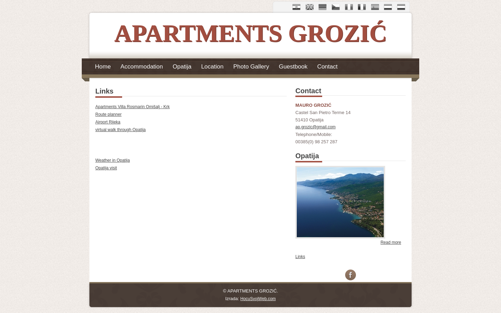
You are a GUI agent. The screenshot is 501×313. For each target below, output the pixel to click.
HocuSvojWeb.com (258, 298)
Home (103, 66)
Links (300, 256)
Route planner (108, 114)
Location (212, 66)
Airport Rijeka (107, 122)
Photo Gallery (251, 66)
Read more (391, 242)
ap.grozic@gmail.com (315, 127)
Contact (327, 66)
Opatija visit (106, 168)
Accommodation (141, 66)
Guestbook (293, 66)
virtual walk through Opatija (120, 129)
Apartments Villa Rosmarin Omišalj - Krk (132, 106)
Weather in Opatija (112, 160)
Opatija (182, 66)
